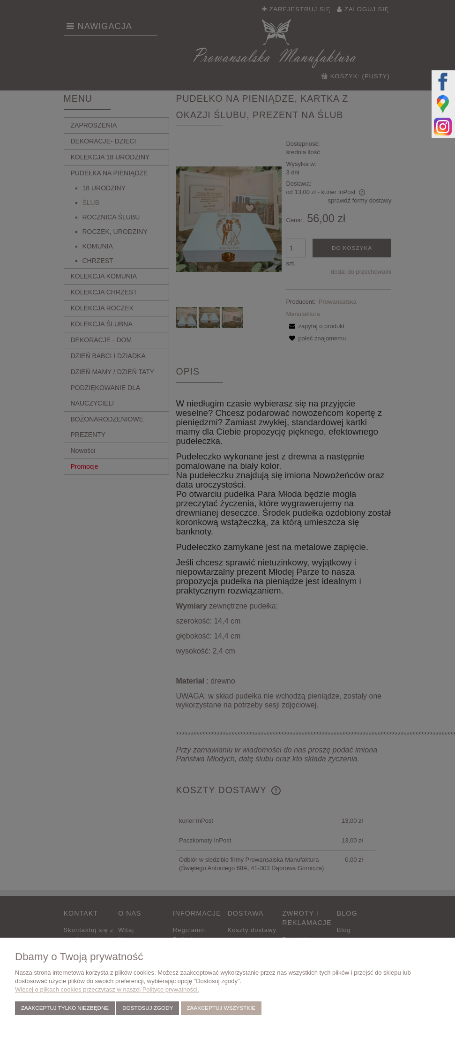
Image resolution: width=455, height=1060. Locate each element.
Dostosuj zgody (147, 1008)
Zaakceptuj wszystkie (220, 1008)
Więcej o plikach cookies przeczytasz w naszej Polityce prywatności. (107, 989)
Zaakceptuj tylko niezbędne (65, 1008)
